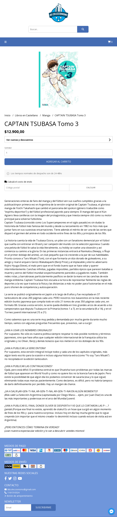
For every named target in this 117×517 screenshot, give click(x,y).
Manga (46, 115)
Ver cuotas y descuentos (19, 139)
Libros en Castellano (26, 115)
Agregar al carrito (58, 161)
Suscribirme (43, 507)
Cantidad (7, 148)
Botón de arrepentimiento (18, 495)
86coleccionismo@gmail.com (20, 489)
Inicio (7, 115)
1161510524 (11, 492)
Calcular (90, 187)
